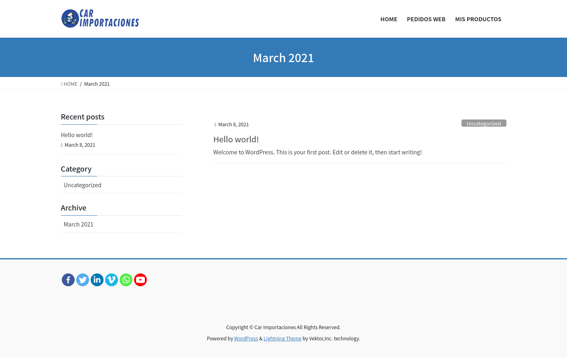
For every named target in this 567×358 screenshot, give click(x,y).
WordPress (246, 338)
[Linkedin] (97, 279)
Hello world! (236, 139)
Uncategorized (484, 123)
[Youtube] (140, 279)
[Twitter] (82, 279)
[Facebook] (68, 279)
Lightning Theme (283, 338)
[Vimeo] (111, 279)
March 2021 (78, 224)
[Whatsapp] (126, 279)
